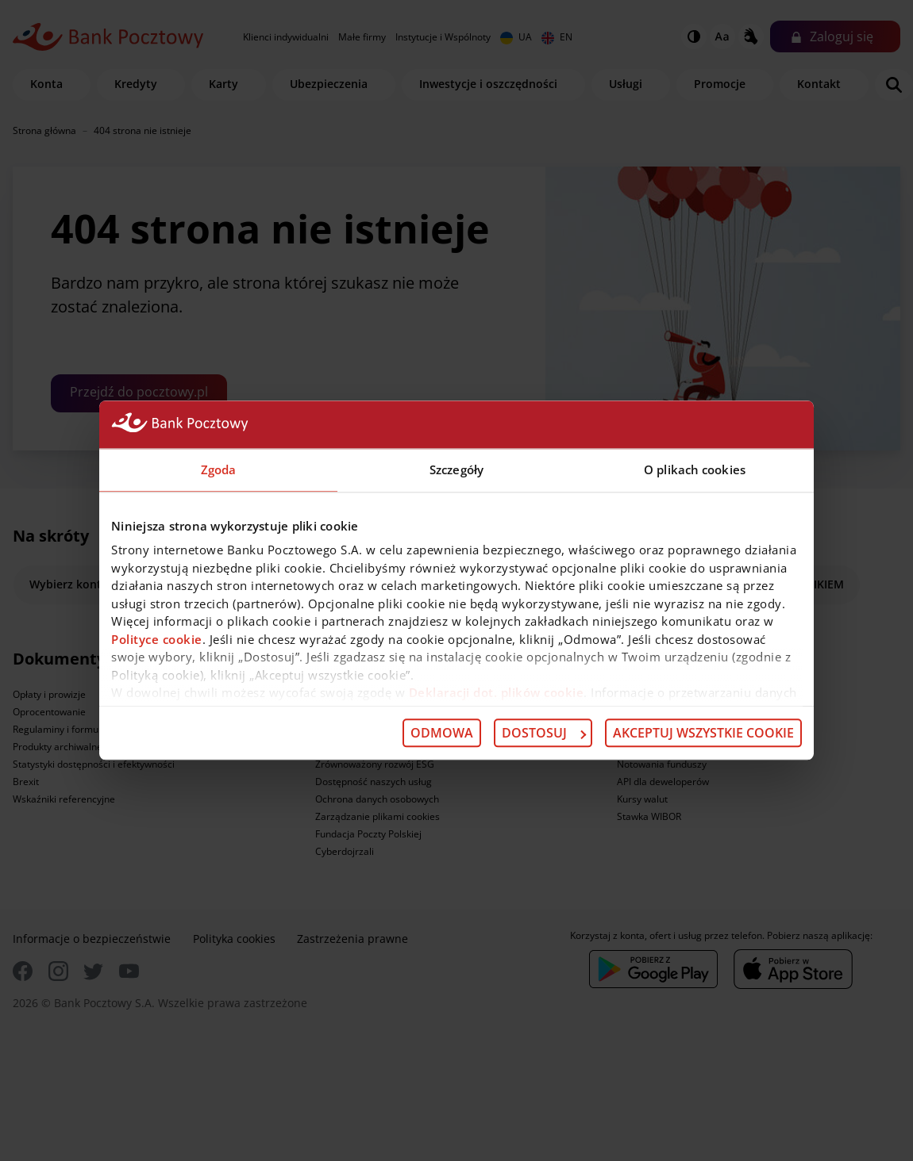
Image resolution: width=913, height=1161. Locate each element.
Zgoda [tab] (219, 469)
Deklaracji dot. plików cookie (496, 692)
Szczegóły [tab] (456, 469)
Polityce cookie (156, 639)
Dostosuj (544, 732)
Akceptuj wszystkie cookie (703, 732)
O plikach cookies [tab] (694, 469)
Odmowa (441, 732)
